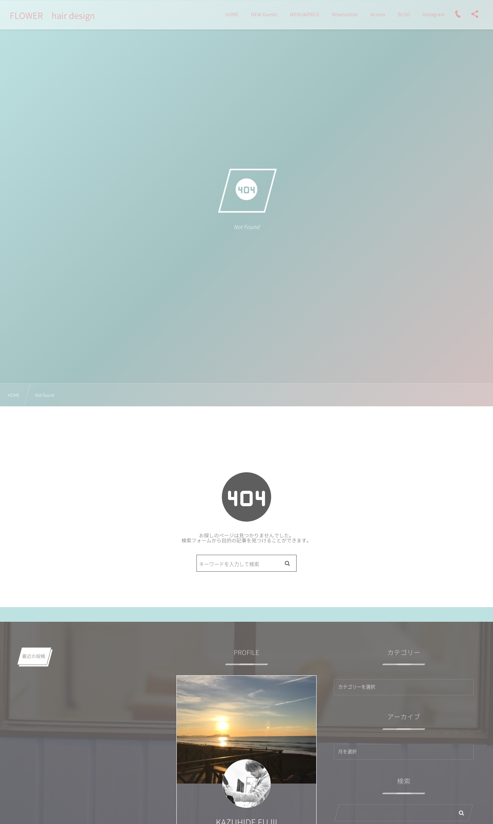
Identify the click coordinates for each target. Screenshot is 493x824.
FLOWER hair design (52, 16)
